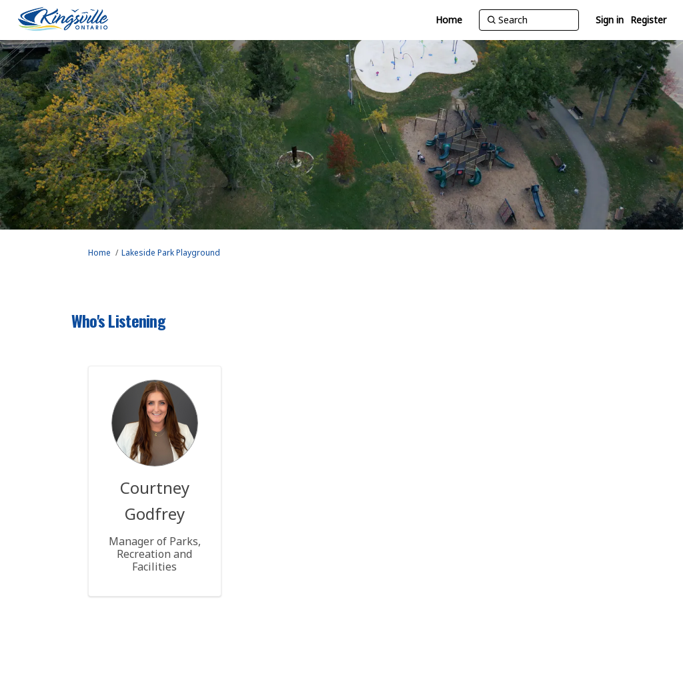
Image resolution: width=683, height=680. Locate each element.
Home (99, 252)
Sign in (610, 19)
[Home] (449, 20)
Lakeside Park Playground (170, 252)
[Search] (529, 20)
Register (648, 19)
